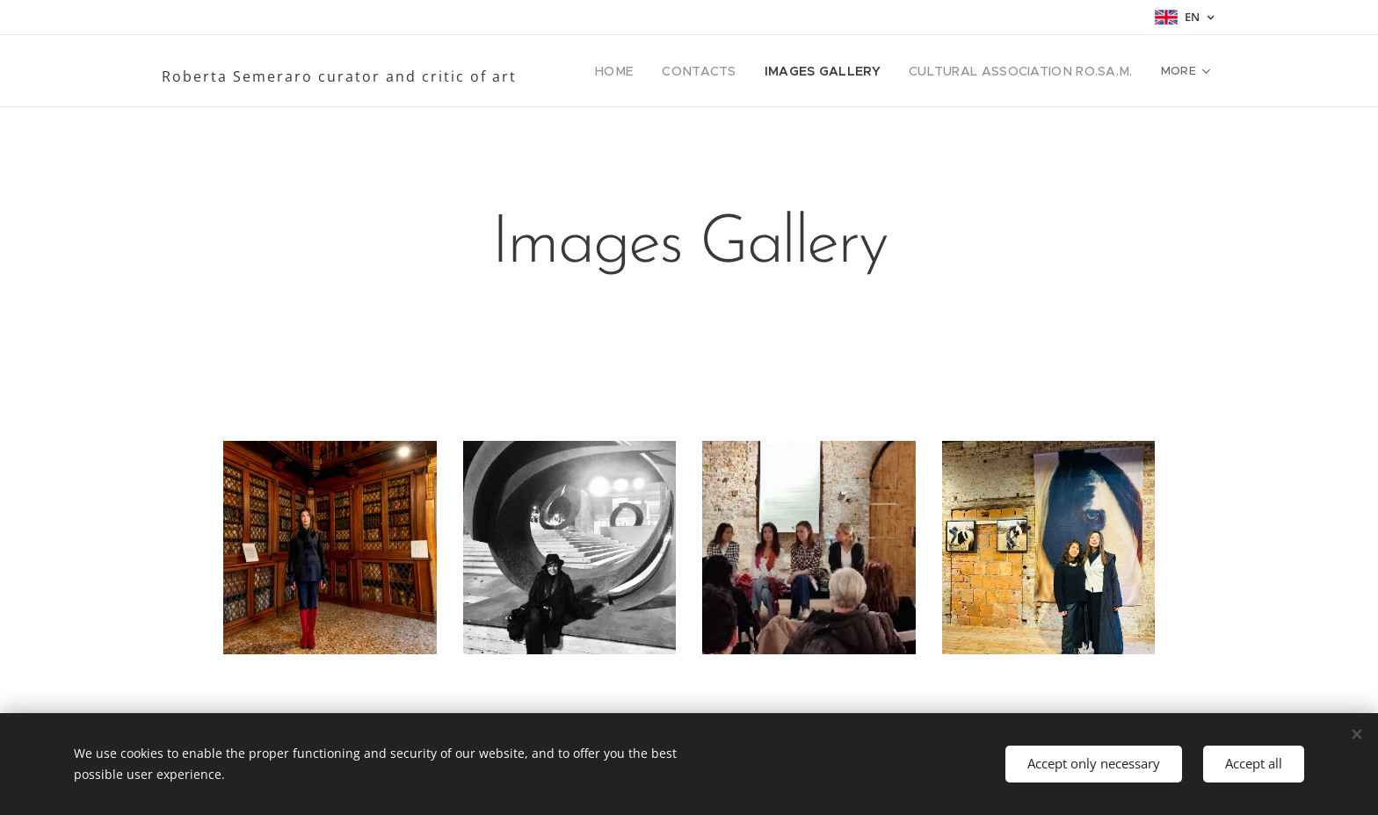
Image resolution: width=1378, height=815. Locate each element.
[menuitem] (653, 71)
